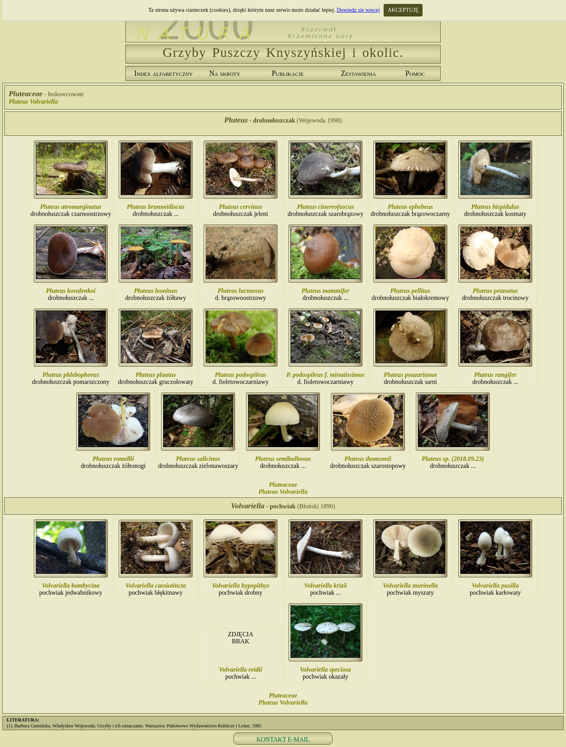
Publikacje (288, 73)
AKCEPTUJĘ (403, 10)
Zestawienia (358, 73)
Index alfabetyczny (163, 73)
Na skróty (225, 73)
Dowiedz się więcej (358, 10)
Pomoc (414, 73)
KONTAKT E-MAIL (283, 739)
